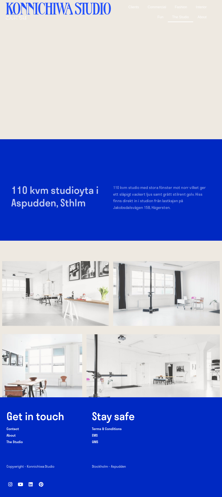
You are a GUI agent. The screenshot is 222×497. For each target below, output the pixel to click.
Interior (201, 7)
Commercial (157, 7)
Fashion (181, 7)
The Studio (180, 17)
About (202, 17)
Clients (133, 7)
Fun (160, 17)
